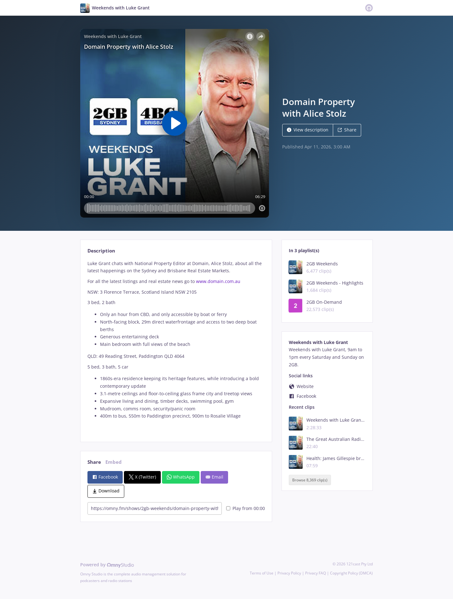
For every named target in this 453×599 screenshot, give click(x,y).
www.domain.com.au (218, 281)
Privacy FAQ (315, 573)
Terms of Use (261, 573)
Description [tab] (101, 250)
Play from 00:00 (245, 508)
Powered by (107, 565)
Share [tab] (94, 462)
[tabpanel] (176, 346)
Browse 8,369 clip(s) (309, 480)
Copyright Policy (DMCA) (351, 573)
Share (347, 130)
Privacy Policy (289, 573)
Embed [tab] (113, 462)
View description (307, 130)
